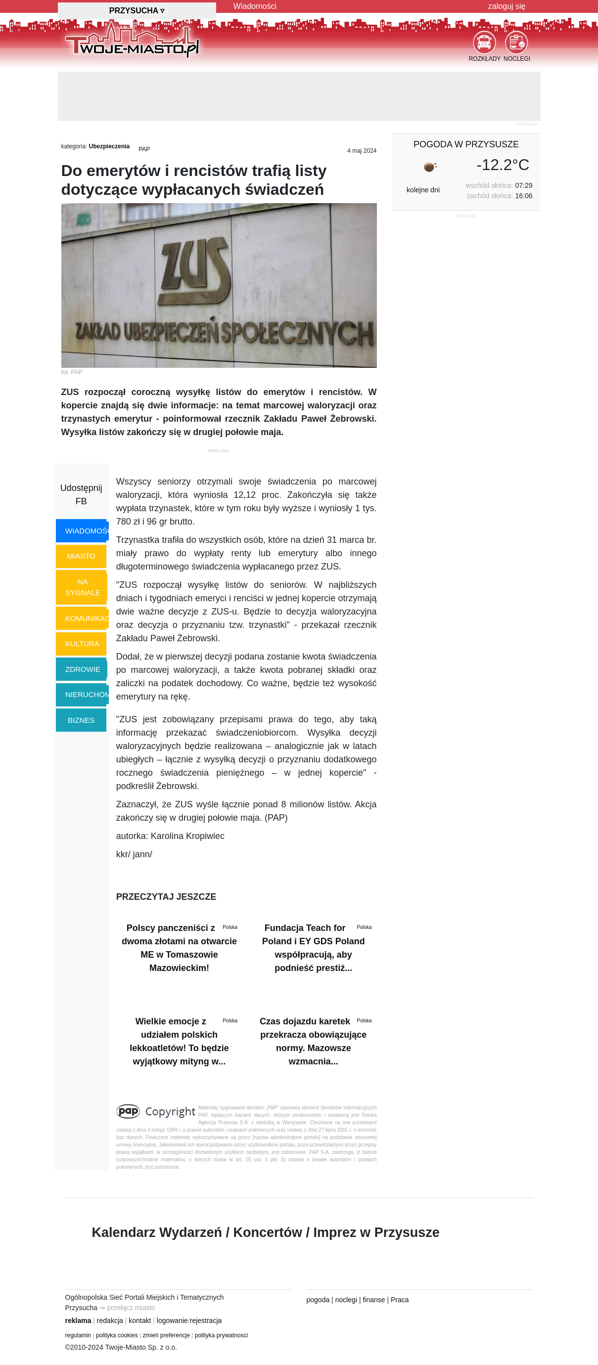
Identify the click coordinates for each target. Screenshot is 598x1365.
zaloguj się (507, 6)
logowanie (172, 1320)
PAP (144, 149)
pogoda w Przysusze (466, 144)
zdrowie (82, 669)
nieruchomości (97, 694)
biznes (81, 720)
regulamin (78, 1335)
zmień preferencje (166, 1335)
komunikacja (92, 618)
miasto (81, 556)
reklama (78, 1320)
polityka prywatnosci (221, 1335)
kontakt (140, 1320)
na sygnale (82, 587)
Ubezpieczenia (109, 146)
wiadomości (90, 531)
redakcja (110, 1320)
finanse (374, 1300)
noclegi (346, 1300)
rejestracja (206, 1320)
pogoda (318, 1300)
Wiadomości (254, 6)
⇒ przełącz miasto (127, 1308)
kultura (82, 643)
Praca (400, 1300)
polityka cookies (117, 1335)
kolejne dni (423, 190)
